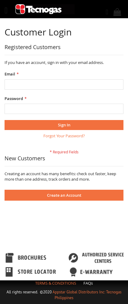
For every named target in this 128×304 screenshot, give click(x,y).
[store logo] (45, 9)
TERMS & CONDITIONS (55, 283)
